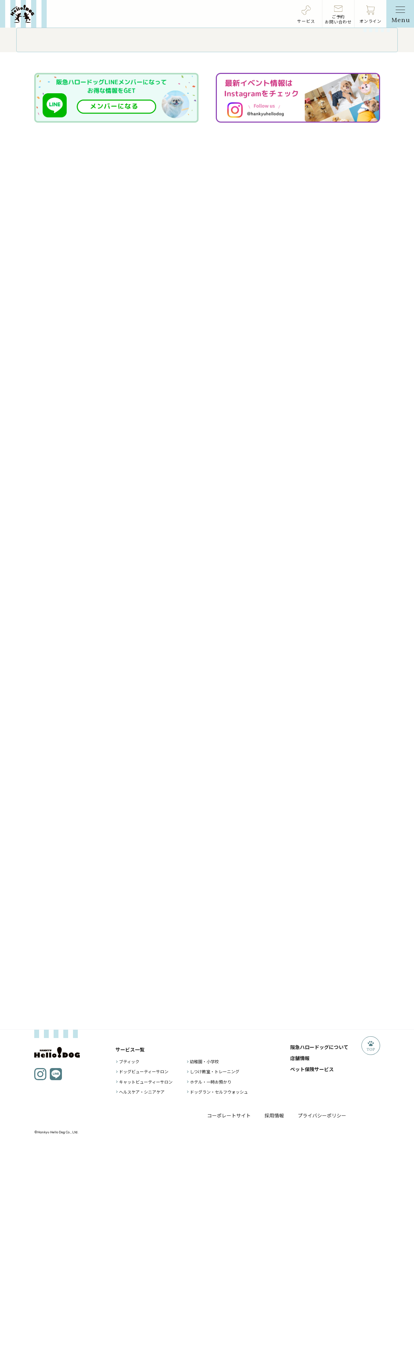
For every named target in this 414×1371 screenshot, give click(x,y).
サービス (306, 21)
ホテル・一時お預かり (210, 1306)
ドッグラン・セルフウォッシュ (219, 1317)
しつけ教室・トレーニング (214, 1296)
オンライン (370, 21)
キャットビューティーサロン (146, 1306)
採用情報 (274, 1340)
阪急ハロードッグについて (319, 1271)
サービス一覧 (130, 1274)
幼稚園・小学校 (204, 1286)
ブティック (129, 1286)
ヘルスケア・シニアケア (142, 1317)
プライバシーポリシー (322, 1340)
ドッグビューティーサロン (143, 1296)
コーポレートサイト (229, 1340)
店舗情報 (300, 1282)
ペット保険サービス (312, 1294)
